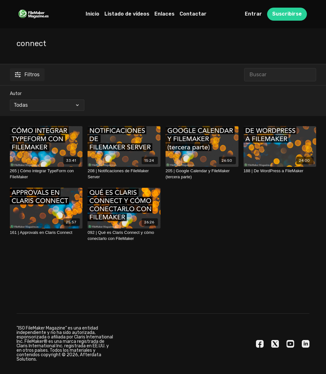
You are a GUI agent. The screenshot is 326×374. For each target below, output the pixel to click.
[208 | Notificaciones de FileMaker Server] (124, 174)
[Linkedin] (305, 344)
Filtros (27, 74)
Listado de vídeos (126, 14)
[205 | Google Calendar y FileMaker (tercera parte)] (202, 174)
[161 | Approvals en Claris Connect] (46, 232)
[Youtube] (290, 344)
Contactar (193, 14)
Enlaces (164, 14)
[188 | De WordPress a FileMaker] (280, 171)
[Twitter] (275, 344)
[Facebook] (260, 344)
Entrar (253, 14)
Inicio (92, 14)
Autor (16, 93)
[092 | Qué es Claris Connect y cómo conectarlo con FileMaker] (124, 235)
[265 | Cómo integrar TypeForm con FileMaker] (46, 174)
